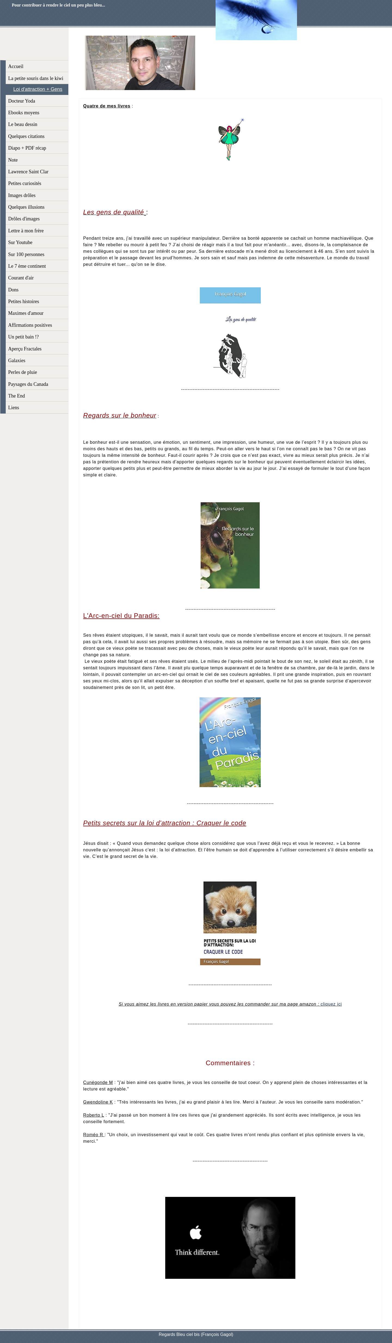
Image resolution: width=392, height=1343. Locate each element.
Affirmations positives (30, 325)
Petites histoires (23, 301)
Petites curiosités (24, 183)
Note (13, 160)
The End (16, 396)
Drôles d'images (24, 218)
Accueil (15, 66)
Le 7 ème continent (27, 266)
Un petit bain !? (23, 337)
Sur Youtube (20, 242)
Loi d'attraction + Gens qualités (37, 91)
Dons (13, 289)
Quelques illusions (26, 207)
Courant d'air (21, 278)
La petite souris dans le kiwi (35, 78)
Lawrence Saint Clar (28, 171)
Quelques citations (26, 136)
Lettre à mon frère (26, 230)
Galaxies (16, 360)
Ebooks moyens (23, 112)
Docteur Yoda (21, 101)
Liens (13, 407)
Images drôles (21, 195)
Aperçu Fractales (24, 349)
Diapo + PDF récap (27, 148)
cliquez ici (331, 1004)
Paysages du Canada (28, 384)
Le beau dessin (22, 124)
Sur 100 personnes (26, 254)
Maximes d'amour (26, 313)
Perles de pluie (22, 372)
